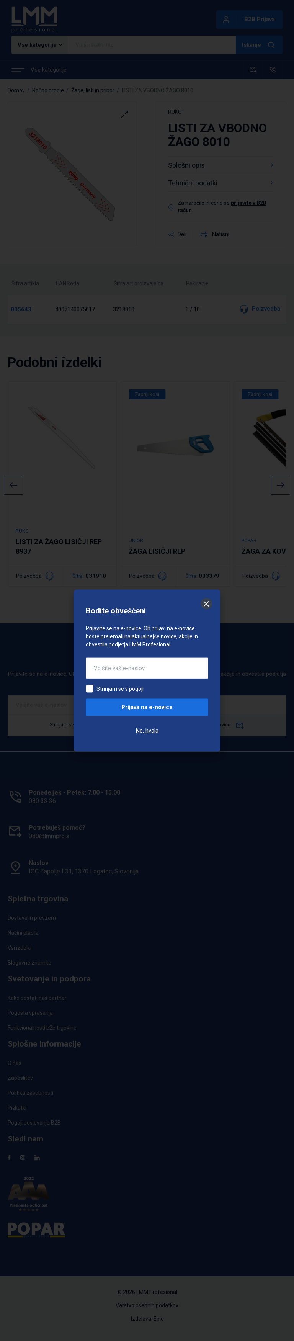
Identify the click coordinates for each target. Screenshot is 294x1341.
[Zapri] (206, 604)
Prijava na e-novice (147, 707)
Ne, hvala (147, 730)
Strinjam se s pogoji (120, 689)
